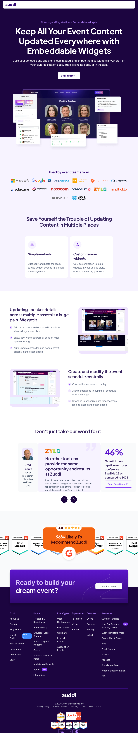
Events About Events (111, 638)
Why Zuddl (15, 629)
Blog (103, 643)
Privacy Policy (43, 706)
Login (12, 659)
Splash (90, 635)
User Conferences (63, 620)
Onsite (36, 650)
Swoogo (91, 629)
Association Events (63, 648)
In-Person (77, 618)
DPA (91, 706)
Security (74, 706)
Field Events (63, 627)
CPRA (83, 706)
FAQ (103, 676)
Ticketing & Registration (39, 620)
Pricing (13, 624)
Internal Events (61, 640)
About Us (14, 618)
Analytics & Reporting (44, 664)
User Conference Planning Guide (110, 626)
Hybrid (75, 629)
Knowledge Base (109, 665)
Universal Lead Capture (41, 634)
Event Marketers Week (112, 632)
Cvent (90, 618)
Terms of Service (60, 706)
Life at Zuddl (13, 637)
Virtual (75, 624)
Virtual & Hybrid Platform (41, 643)
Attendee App (40, 627)
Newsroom (15, 649)
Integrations (39, 675)
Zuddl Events (108, 649)
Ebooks (105, 654)
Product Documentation (113, 670)
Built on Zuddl (17, 643)
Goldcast (91, 624)
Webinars (62, 632)
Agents (37, 669)
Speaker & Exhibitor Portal (43, 657)
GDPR (98, 706)
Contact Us (15, 654)
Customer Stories (110, 618)
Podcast (105, 659)
